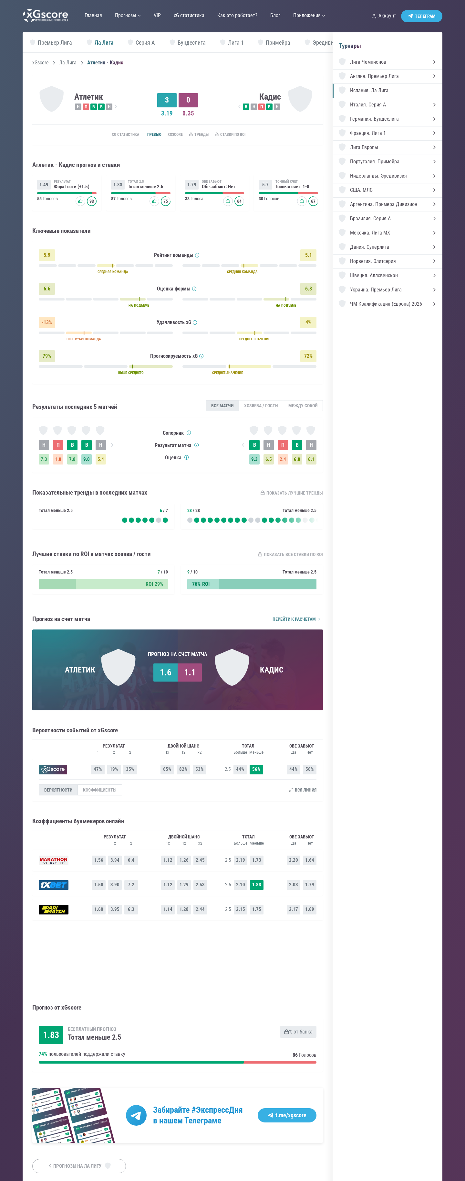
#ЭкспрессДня (217, 1110)
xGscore (40, 62)
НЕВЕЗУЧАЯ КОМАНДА (84, 340)
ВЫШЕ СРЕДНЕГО (131, 374)
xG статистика (112, 134)
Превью (146, 134)
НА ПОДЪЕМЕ (139, 307)
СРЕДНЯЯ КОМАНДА (113, 273)
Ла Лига (68, 62)
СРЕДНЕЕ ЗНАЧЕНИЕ (254, 340)
